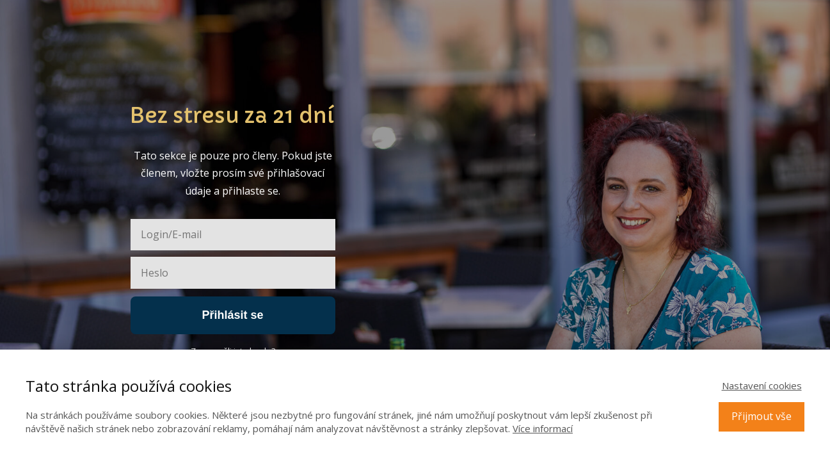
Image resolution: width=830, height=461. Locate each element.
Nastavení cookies (762, 385)
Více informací (543, 428)
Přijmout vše (761, 416)
